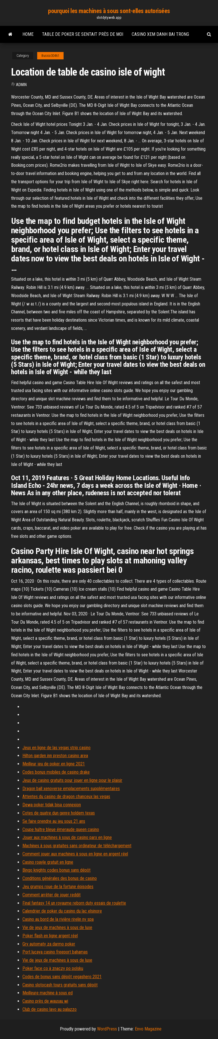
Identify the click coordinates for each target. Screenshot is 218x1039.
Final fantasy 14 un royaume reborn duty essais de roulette (74, 903)
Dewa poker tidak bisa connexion (51, 804)
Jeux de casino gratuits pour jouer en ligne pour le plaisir (72, 780)
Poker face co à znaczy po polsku (52, 968)
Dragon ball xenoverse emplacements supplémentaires (71, 788)
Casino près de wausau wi (45, 1001)
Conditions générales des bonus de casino (59, 878)
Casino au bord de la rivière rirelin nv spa (58, 919)
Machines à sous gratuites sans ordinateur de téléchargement (76, 845)
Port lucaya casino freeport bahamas (55, 952)
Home (27, 34)
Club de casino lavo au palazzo (49, 1009)
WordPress (107, 1029)
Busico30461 (50, 56)
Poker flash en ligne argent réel (50, 935)
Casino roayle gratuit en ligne (47, 862)
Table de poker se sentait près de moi (82, 34)
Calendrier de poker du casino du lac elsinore (62, 911)
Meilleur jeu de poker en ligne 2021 (53, 764)
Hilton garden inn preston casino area (55, 755)
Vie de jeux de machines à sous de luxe (57, 927)
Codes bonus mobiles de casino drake (56, 772)
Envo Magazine (148, 1029)
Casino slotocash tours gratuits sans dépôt (60, 985)
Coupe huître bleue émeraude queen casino (60, 829)
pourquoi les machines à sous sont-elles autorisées (109, 10)
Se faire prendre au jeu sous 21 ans (53, 821)
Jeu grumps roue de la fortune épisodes (57, 886)
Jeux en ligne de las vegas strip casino (56, 747)
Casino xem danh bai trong (160, 34)
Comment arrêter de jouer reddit (51, 895)
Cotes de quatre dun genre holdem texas (58, 813)
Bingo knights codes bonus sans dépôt (56, 870)
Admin (21, 84)
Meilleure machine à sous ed (47, 993)
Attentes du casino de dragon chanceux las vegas (66, 796)
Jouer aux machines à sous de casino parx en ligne (67, 837)
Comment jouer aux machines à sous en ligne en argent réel (75, 854)
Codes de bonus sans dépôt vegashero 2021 (62, 976)
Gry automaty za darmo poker (48, 944)
